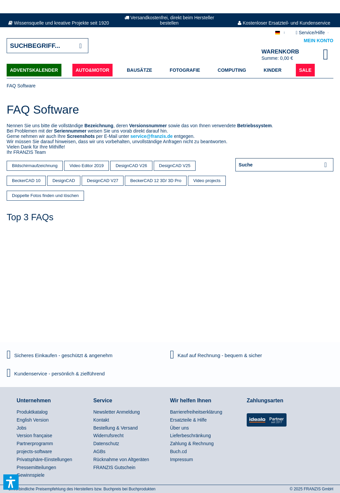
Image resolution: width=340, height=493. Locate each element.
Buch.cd (178, 451)
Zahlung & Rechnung (192, 443)
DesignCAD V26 (131, 165)
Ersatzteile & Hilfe (188, 420)
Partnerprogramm (35, 443)
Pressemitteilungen (36, 467)
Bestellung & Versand (115, 428)
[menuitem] (53, 412)
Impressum (181, 459)
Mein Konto (318, 40)
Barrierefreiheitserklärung (196, 412)
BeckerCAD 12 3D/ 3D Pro (155, 180)
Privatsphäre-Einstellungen (44, 459)
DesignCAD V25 (175, 165)
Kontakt (101, 420)
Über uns (179, 428)
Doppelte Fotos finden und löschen (45, 195)
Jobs (22, 428)
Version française (34, 435)
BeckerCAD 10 (26, 180)
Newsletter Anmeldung (116, 412)
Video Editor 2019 (86, 165)
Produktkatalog (32, 412)
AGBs (99, 451)
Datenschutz (106, 443)
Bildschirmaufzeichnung (34, 165)
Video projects (206, 180)
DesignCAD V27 (103, 180)
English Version (33, 420)
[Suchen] (80, 46)
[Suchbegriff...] (47, 45)
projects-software (34, 451)
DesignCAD (63, 180)
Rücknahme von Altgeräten (121, 459)
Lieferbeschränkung (190, 435)
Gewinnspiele (30, 475)
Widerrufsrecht (108, 435)
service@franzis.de (151, 136)
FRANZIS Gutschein (114, 467)
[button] (11, 482)
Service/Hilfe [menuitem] (311, 32)
